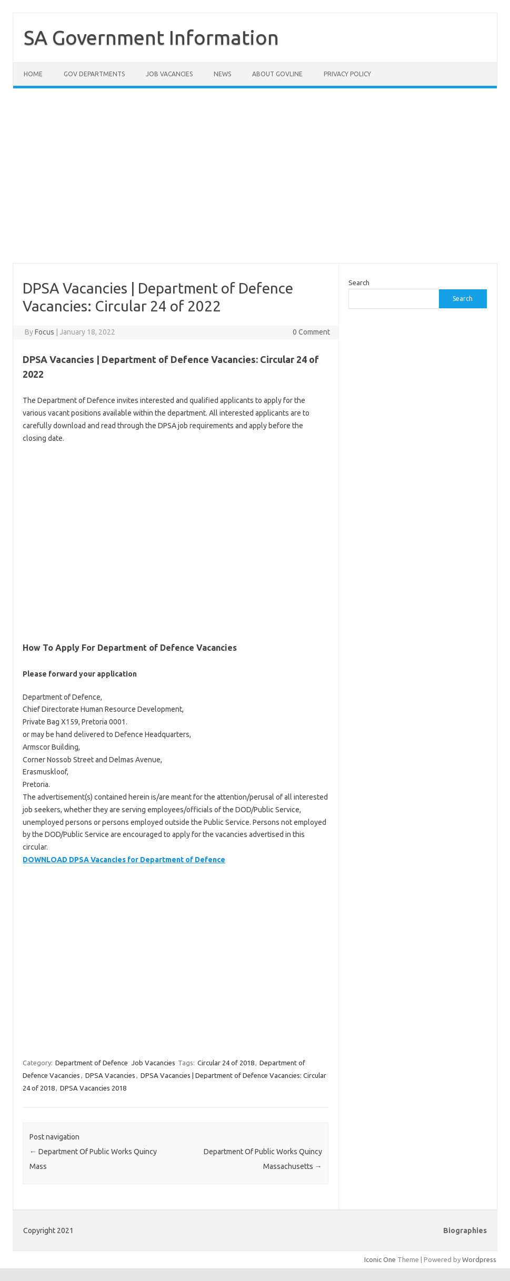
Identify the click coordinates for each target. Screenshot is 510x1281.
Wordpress (479, 1259)
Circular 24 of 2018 (225, 1062)
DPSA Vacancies (110, 1075)
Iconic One (380, 1259)
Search (358, 282)
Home (33, 73)
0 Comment (311, 332)
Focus (44, 332)
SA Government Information (151, 37)
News (222, 73)
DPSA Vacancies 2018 (93, 1088)
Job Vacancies (169, 73)
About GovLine (277, 73)
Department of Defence (91, 1062)
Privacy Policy (347, 73)
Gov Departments (94, 73)
